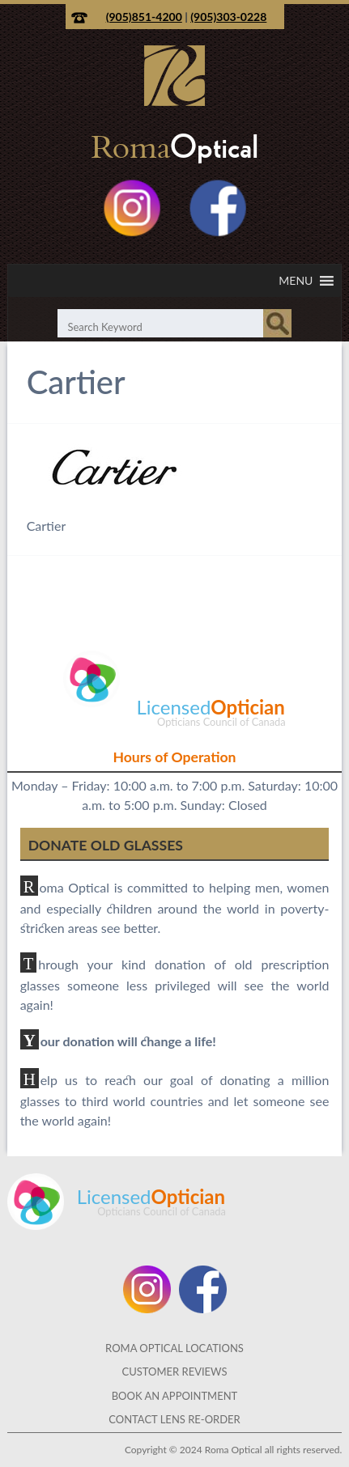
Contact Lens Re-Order (174, 1419)
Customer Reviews (174, 1371)
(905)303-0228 (228, 16)
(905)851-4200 (144, 16)
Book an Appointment (175, 1395)
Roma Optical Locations (174, 1348)
